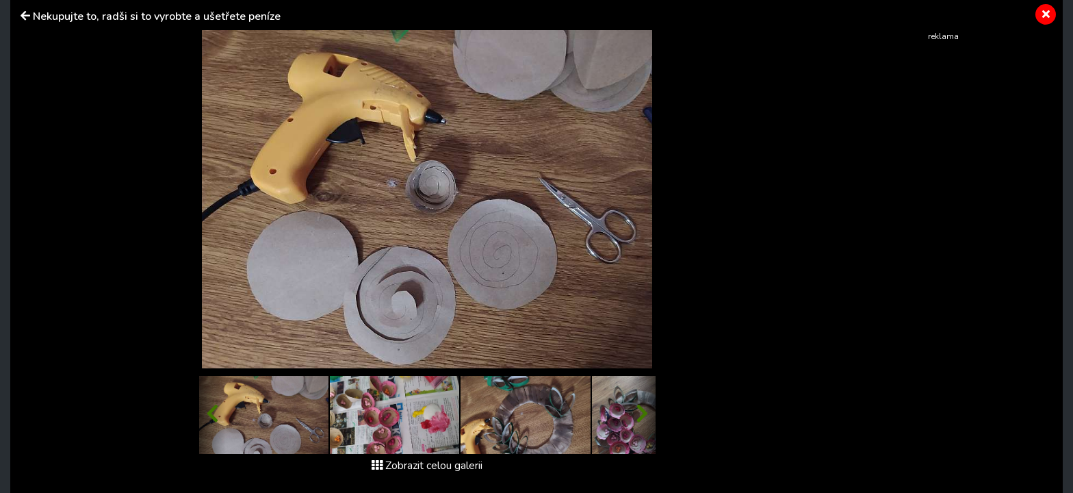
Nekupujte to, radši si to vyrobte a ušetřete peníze (157, 16)
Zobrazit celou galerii (427, 465)
